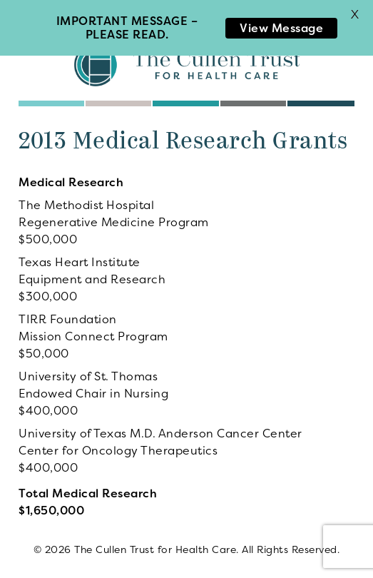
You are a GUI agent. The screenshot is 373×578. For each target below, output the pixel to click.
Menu (37, 14)
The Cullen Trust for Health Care (187, 64)
